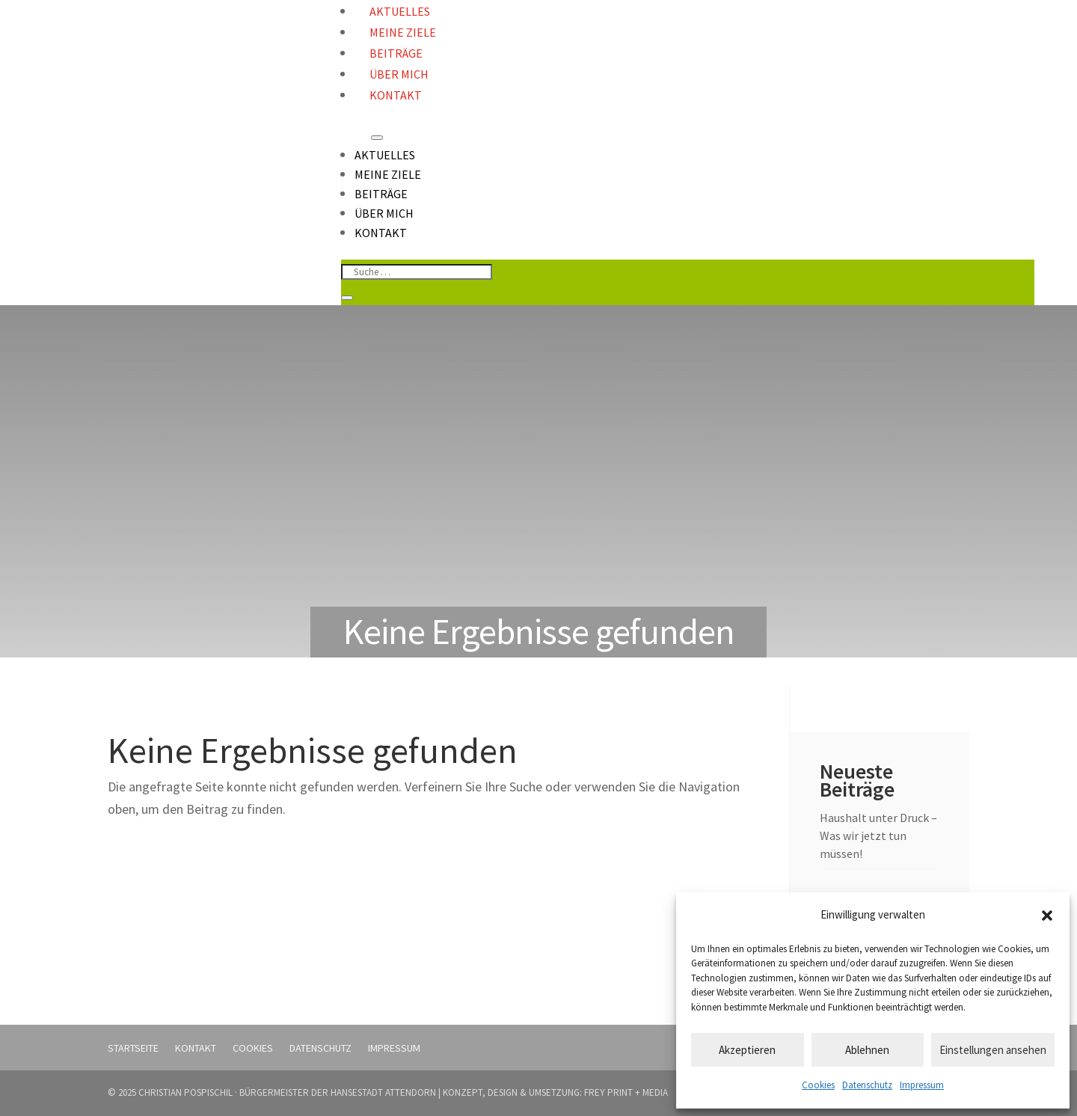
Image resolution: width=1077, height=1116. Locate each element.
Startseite (133, 1048)
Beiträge (396, 53)
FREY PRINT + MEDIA (626, 1092)
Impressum (922, 1085)
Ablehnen (867, 1050)
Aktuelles (385, 154)
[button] (1047, 915)
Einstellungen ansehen (992, 1050)
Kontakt (395, 95)
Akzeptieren (747, 1050)
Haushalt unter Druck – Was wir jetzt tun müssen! (878, 835)
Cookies (818, 1085)
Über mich (399, 74)
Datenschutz (867, 1085)
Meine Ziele (402, 32)
